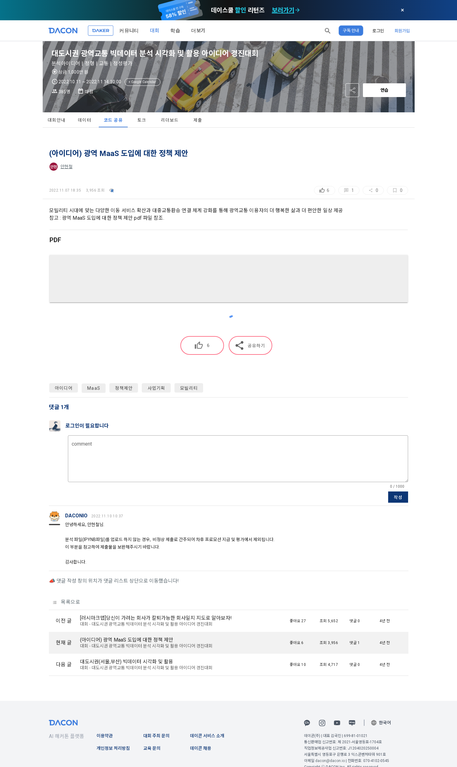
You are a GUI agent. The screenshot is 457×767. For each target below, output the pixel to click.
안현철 (66, 166)
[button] (327, 30)
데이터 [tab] (84, 120)
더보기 (198, 30)
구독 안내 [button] (351, 30)
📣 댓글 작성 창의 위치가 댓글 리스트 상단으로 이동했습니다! (114, 581)
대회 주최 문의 (156, 735)
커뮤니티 (129, 30)
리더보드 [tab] (170, 120)
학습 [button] (175, 30)
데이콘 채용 (200, 748)
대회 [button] (154, 30)
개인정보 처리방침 (113, 748)
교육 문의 (151, 748)
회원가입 (402, 30)
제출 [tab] (197, 120)
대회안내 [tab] (56, 120)
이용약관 (105, 735)
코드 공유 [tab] (113, 120)
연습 (384, 90)
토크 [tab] (141, 120)
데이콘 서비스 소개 (207, 735)
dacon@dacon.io (330, 761)
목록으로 (66, 602)
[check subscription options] (297, 10)
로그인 (378, 30)
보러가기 (283, 10)
